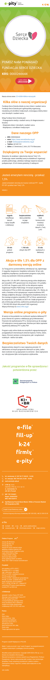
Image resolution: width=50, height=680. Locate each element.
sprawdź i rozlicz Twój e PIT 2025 (12, 595)
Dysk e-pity (5, 627)
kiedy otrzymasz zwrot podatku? (12, 581)
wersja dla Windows (8, 542)
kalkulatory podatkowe (9, 620)
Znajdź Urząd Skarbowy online (12, 509)
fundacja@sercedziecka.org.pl (23, 142)
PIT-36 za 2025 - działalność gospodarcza (15, 578)
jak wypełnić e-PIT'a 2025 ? (10, 568)
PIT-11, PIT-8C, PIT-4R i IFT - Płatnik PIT (14, 583)
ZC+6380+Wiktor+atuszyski (26, 96)
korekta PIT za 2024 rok (9, 587)
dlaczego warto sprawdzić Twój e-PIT (14, 597)
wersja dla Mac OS (8, 544)
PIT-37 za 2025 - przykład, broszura (13, 574)
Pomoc (4, 611)
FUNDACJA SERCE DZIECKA (22, 68)
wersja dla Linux (7, 546)
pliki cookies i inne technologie (33, 659)
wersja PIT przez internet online (12, 547)
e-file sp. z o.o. (38, 653)
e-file (4, 522)
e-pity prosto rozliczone (14, 4)
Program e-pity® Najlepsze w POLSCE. (14, 642)
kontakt (7, 526)
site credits (5, 670)
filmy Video (5, 616)
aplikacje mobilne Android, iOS (11, 549)
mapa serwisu (40, 528)
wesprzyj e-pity (10, 528)
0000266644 (15, 74)
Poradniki (5, 565)
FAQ (3, 614)
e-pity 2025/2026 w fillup (10, 553)
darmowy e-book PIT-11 (9, 622)
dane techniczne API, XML (10, 625)
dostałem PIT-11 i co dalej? (10, 570)
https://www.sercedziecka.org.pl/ (23, 139)
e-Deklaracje (6, 592)
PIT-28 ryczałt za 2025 (9, 576)
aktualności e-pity (7, 624)
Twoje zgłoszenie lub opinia (10, 629)
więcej (4, 190)
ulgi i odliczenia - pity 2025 (10, 572)
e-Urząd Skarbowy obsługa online (12, 601)
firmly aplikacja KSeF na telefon (12, 559)
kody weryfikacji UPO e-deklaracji (12, 602)
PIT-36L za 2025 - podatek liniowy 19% (14, 580)
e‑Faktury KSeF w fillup (9, 555)
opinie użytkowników (30, 526)
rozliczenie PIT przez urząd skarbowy (13, 585)
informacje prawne (25, 528)
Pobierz (10, 538)
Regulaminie (34, 657)
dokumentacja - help (8, 618)
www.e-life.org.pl (22, 307)
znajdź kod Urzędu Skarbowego (12, 604)
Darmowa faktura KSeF (9, 557)
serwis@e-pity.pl (13, 481)
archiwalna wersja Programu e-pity (13, 551)
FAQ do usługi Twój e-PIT (10, 599)
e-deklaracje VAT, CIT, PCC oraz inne (13, 606)
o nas (16, 526)
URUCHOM (23, 81)
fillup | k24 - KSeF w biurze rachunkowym (15, 560)
